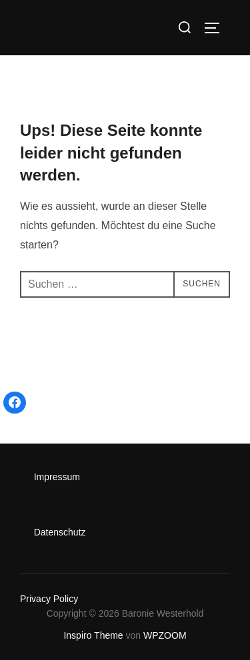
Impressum (57, 477)
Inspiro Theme (93, 635)
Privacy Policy (49, 598)
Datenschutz (60, 532)
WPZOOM (165, 635)
